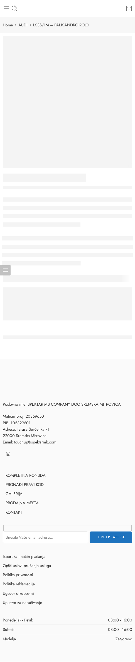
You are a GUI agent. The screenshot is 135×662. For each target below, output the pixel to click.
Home (8, 25)
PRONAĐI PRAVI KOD (25, 484)
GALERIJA (14, 493)
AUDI (23, 25)
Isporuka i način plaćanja (24, 556)
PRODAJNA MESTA (22, 503)
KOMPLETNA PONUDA (26, 475)
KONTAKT (14, 512)
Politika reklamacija (19, 584)
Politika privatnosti (18, 575)
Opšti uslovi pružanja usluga (27, 565)
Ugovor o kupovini (18, 593)
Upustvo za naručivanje (22, 602)
